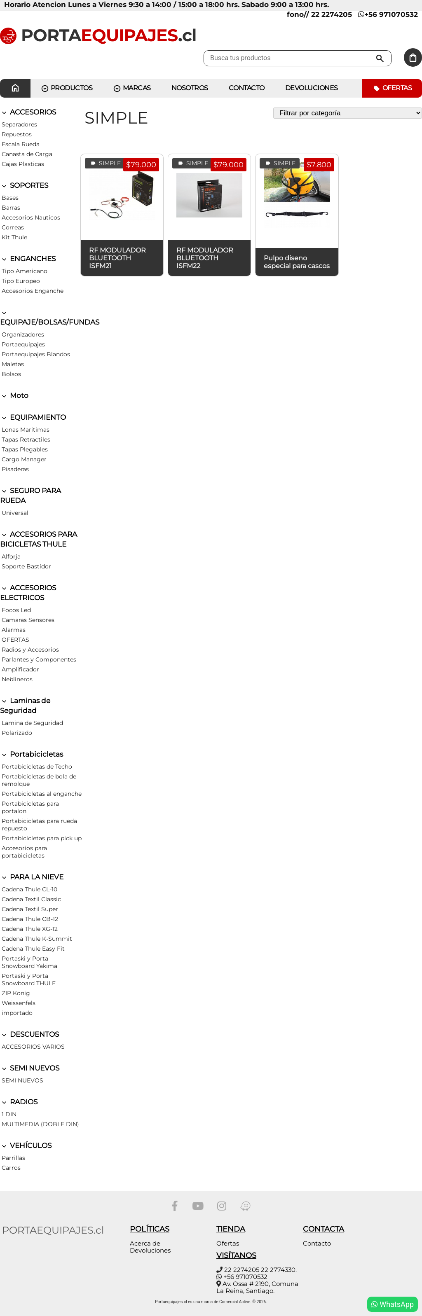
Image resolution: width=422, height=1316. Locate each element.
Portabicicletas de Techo (37, 766)
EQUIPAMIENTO (33, 417)
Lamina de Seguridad (32, 723)
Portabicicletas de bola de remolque (39, 780)
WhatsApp (392, 1304)
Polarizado (17, 732)
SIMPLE (105, 163)
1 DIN (9, 1114)
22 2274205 (241, 1270)
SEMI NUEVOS (29, 1068)
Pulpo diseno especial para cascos (297, 262)
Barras (11, 207)
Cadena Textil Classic (31, 899)
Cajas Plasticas (23, 164)
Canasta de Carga (27, 154)
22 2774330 (278, 1270)
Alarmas (14, 629)
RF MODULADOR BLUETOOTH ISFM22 (204, 258)
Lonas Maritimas (25, 429)
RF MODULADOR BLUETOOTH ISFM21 (117, 258)
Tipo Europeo (21, 281)
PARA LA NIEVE (31, 877)
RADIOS (19, 1102)
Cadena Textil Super (30, 909)
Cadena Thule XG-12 (30, 929)
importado (17, 1013)
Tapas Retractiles (26, 439)
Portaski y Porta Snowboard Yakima (29, 962)
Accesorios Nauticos (31, 217)
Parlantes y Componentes (39, 659)
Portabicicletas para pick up (42, 838)
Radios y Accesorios (30, 649)
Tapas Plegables (25, 449)
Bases (10, 197)
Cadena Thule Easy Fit (33, 948)
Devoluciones (311, 88)
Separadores (19, 124)
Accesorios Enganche (32, 291)
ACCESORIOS (28, 112)
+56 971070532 (388, 14)
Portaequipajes (23, 344)
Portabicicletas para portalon (30, 807)
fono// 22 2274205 (319, 14)
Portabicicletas (31, 754)
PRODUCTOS (66, 88)
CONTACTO (247, 88)
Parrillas (13, 1158)
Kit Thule (14, 237)
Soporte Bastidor (26, 566)
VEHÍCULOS (26, 1145)
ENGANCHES (28, 259)
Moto (14, 395)
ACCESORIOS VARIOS (33, 1046)
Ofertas (392, 88)
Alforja (11, 556)
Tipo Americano (24, 271)
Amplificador (20, 669)
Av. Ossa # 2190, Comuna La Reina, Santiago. (257, 1287)
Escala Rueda (21, 144)
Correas (13, 227)
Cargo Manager (24, 459)
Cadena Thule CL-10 (29, 889)
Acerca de (145, 1243)
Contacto (317, 1243)
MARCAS (132, 88)
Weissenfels (18, 1003)
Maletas (13, 364)
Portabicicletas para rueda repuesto (39, 824)
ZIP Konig (16, 993)
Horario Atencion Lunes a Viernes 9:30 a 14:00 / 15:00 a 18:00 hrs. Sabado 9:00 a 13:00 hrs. (166, 4)
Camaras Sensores (28, 620)
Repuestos (17, 134)
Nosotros (189, 88)
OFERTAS (15, 639)
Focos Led (16, 610)
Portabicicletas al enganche (42, 793)
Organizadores (23, 334)
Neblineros (17, 679)
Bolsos (11, 374)
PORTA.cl (98, 35)
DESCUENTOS (29, 1034)
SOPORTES (24, 185)
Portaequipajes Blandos (36, 354)
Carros (11, 1167)
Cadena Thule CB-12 (30, 919)
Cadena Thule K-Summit (37, 938)
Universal (15, 513)
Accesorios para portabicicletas (24, 851)
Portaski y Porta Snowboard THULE (29, 979)
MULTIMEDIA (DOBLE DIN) (40, 1124)
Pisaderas (15, 469)
